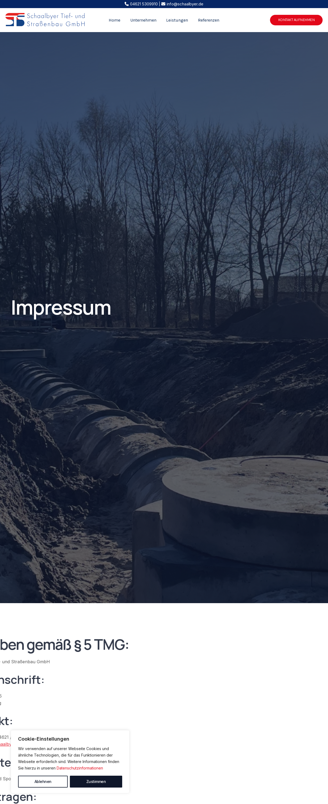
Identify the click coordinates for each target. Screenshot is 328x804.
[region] (70, 761)
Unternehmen (144, 20)
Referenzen (206, 20)
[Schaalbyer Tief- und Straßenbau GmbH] (45, 19)
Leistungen (176, 20)
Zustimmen (96, 781)
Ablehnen (43, 781)
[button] (296, 20)
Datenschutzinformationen (80, 768)
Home (116, 20)
